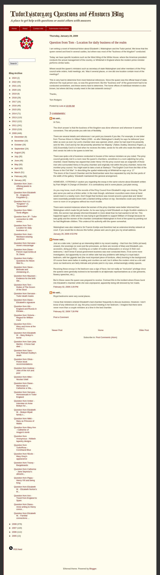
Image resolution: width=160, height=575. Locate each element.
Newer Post (57, 330)
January (18, 180)
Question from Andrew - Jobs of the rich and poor (24, 370)
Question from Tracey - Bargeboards (24, 464)
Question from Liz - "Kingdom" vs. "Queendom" (22, 203)
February (19, 176)
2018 (14, 97)
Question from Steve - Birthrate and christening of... (24, 269)
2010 (14, 129)
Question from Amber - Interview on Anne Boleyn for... (24, 403)
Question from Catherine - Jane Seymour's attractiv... (25, 471)
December (20, 137)
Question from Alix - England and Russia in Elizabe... (25, 308)
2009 (14, 133)
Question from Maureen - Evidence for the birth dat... (25, 278)
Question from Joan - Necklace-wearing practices (23, 236)
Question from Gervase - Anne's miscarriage (25, 244)
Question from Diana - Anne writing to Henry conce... (25, 506)
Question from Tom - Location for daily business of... (23, 227)
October (18, 144)
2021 (14, 86)
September (20, 148)
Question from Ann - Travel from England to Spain (25, 498)
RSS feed (15, 549)
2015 (14, 109)
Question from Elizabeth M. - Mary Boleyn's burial (25, 335)
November (20, 141)
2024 (14, 78)
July (17, 156)
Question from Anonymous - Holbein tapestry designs (25, 438)
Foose (56, 239)
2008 (14, 524)
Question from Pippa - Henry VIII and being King (24, 480)
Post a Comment (61, 317)
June (17, 160)
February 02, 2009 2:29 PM (65, 287)
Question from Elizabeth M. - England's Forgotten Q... (25, 195)
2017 (14, 102)
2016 (14, 105)
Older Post (144, 330)
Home (14, 28)
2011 (14, 125)
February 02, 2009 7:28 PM (65, 311)
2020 (14, 90)
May (17, 164)
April (17, 168)
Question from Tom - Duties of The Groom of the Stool (24, 287)
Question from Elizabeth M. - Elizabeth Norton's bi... (25, 489)
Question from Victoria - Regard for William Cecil (24, 317)
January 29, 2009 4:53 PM (65, 234)
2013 (14, 117)
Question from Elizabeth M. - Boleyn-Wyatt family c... (25, 412)
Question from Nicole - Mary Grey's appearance (24, 456)
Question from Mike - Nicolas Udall (23, 378)
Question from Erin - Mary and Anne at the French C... (25, 326)
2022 (14, 82)
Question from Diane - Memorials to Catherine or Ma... (24, 385)
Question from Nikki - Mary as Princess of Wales (24, 421)
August (18, 152)
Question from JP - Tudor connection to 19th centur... (25, 219)
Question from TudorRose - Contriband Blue (22, 447)
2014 (14, 113)
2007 (14, 528)
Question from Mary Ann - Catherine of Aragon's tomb (25, 429)
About (24, 28)
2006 (14, 532)
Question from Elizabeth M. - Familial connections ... (25, 515)
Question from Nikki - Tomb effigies (23, 211)
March (18, 172)
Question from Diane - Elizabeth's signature (24, 301)
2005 (14, 536)
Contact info (38, 28)
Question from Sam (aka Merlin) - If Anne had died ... (25, 344)
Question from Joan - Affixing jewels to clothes (23, 186)
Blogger (92, 569)
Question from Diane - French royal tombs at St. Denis (25, 252)
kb (54, 118)
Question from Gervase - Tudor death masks (25, 294)
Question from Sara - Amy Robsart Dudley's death (25, 352)
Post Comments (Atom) (106, 337)
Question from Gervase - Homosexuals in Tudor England (25, 394)
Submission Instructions (59, 28)
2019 (14, 94)
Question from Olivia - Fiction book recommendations (24, 361)
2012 (14, 121)
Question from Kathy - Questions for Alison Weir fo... (24, 260)
